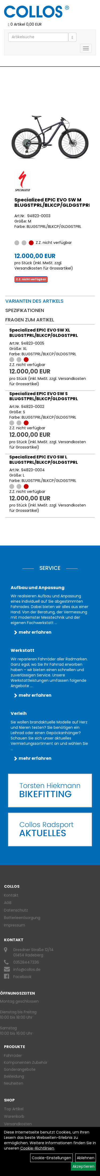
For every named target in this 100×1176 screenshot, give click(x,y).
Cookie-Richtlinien (37, 1148)
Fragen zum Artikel (29, 319)
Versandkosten (18, 1124)
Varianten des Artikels (34, 301)
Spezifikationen (24, 310)
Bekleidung (14, 1076)
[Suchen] (72, 37)
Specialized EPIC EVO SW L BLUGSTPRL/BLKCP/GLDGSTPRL (43, 459)
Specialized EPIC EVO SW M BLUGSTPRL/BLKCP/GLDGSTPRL (52, 202)
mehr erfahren (35, 632)
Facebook (22, 976)
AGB (7, 902)
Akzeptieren (83, 1166)
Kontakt (11, 895)
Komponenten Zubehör (25, 1062)
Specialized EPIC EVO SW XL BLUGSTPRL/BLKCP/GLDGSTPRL (43, 332)
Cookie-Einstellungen (51, 1158)
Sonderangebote (19, 1069)
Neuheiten (13, 1083)
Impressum (14, 925)
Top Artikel (13, 1109)
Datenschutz (16, 910)
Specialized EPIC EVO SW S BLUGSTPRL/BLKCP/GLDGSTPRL (43, 396)
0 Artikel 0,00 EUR (25, 24)
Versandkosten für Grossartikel (42, 268)
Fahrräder (13, 1055)
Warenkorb (14, 1116)
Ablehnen (85, 1158)
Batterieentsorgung (22, 917)
